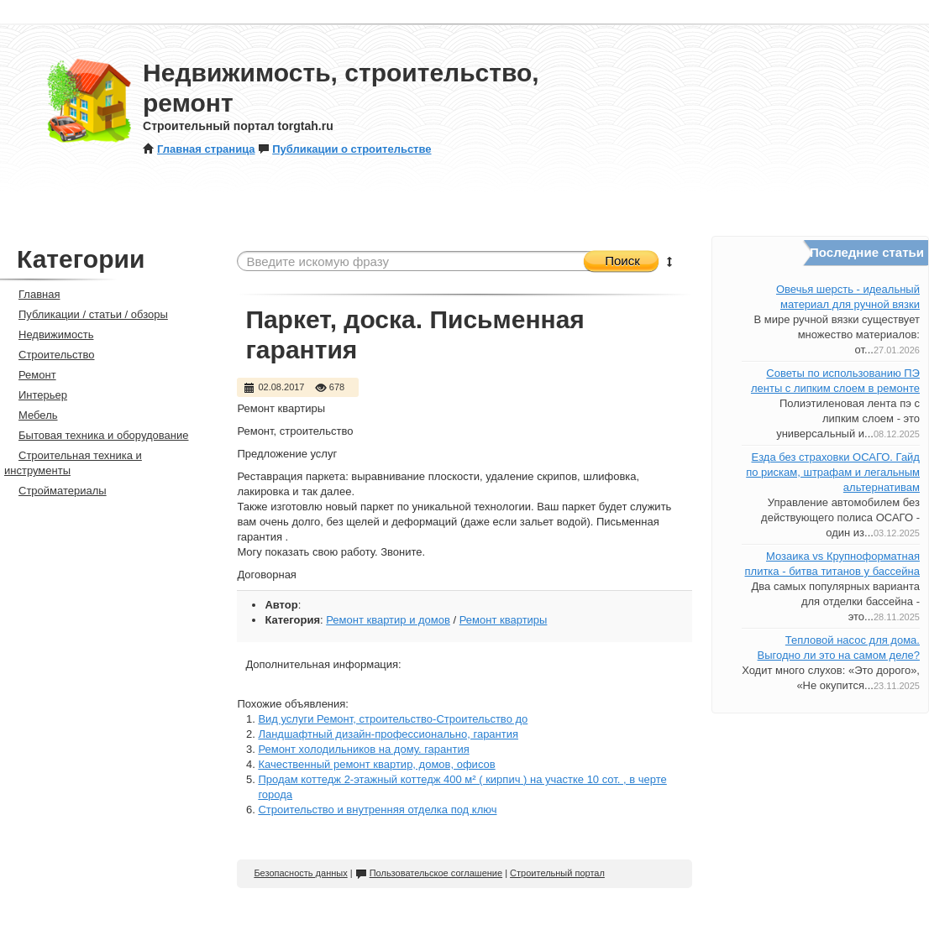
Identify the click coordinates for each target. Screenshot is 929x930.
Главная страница (199, 149)
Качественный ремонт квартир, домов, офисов (376, 764)
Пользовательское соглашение (428, 873)
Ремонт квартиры (503, 620)
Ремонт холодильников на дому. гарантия (363, 749)
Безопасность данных (300, 873)
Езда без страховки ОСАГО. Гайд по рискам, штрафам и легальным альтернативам (833, 472)
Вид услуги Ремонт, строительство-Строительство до (392, 719)
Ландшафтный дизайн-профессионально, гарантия (388, 734)
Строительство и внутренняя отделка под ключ (377, 809)
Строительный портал (557, 873)
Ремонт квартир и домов (388, 620)
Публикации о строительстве (344, 149)
